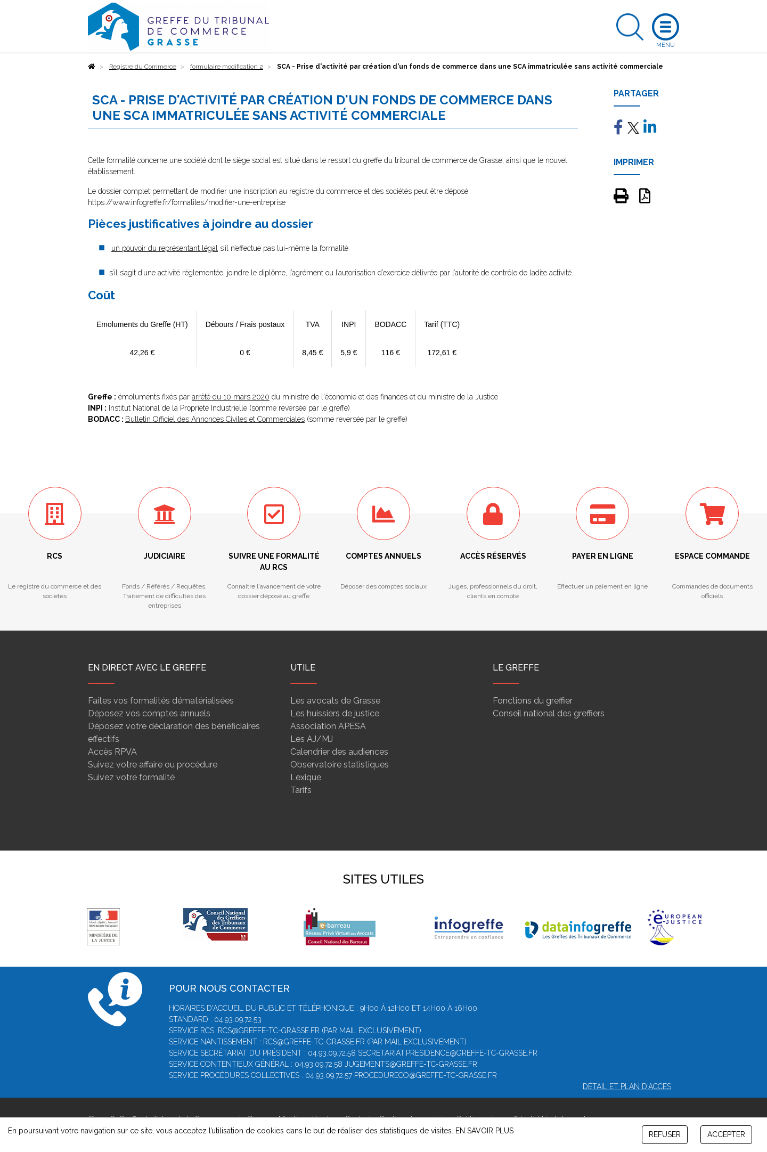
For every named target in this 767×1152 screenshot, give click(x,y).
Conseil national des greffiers (549, 713)
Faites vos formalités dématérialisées (161, 701)
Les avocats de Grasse (335, 701)
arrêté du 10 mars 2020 (231, 397)
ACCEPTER (726, 1134)
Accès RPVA (112, 752)
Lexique (305, 777)
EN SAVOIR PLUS (484, 1130)
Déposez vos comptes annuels (149, 713)
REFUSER (665, 1134)
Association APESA (328, 726)
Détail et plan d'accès (627, 1086)
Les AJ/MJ (311, 739)
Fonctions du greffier (533, 701)
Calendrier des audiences (339, 752)
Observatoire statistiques (339, 764)
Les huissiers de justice (334, 713)
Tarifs (301, 790)
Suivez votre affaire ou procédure (152, 764)
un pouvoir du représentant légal (164, 248)
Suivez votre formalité (131, 777)
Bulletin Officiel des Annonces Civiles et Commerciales (215, 419)
